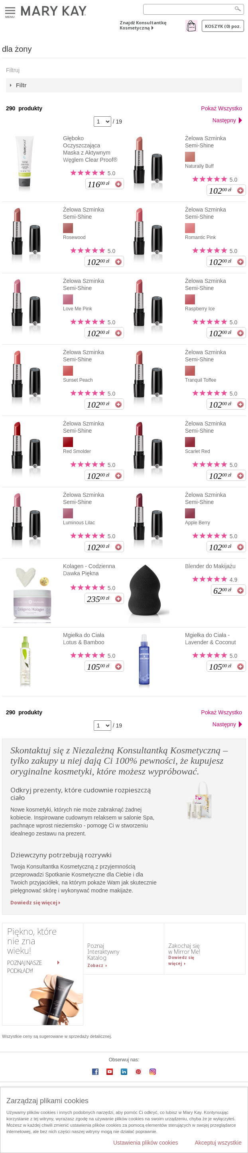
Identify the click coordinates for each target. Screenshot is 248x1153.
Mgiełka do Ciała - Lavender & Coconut (210, 638)
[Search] (193, 9)
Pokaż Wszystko (221, 108)
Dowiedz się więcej (33, 902)
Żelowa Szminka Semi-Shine (205, 142)
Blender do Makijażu (210, 566)
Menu (10, 11)
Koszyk (223, 26)
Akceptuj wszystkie (218, 1142)
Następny (224, 120)
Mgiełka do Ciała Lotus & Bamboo (83, 638)
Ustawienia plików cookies (145, 1142)
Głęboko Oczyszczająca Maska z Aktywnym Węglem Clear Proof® (90, 149)
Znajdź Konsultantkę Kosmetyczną (143, 25)
